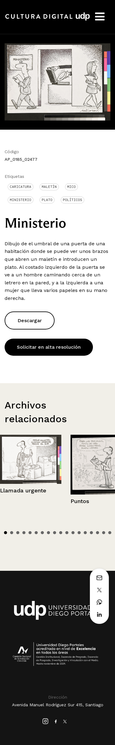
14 (85, 532)
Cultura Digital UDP (47, 19)
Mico (71, 187)
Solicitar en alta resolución (49, 347)
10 (60, 532)
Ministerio (20, 200)
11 (66, 532)
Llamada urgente (23, 490)
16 (97, 532)
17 (103, 532)
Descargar (29, 320)
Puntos (80, 501)
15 (91, 532)
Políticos (72, 200)
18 (109, 532)
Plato (47, 200)
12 (73, 532)
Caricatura (20, 187)
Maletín (49, 187)
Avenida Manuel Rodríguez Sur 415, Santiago (57, 704)
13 (79, 532)
